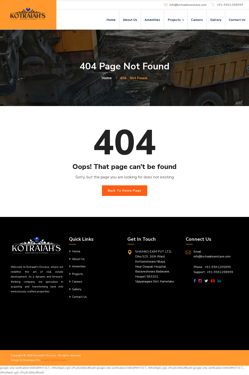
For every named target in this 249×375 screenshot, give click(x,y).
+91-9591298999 (230, 5)
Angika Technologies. (54, 360)
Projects (174, 20)
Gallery (215, 20)
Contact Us (237, 20)
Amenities (152, 20)
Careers (197, 20)
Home (111, 20)
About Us (130, 20)
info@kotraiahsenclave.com (188, 5)
